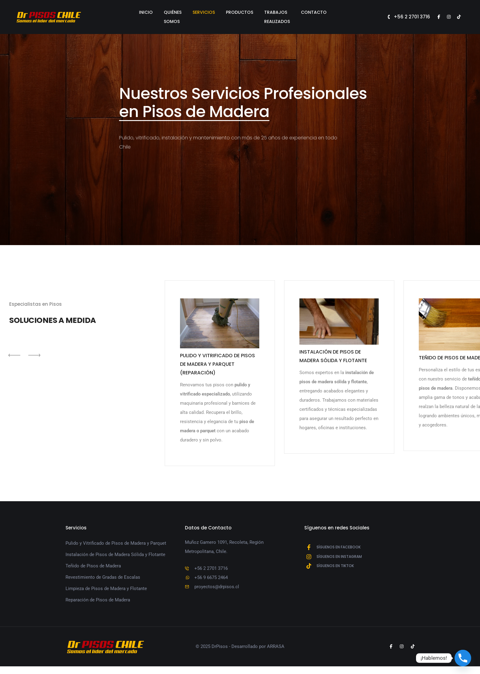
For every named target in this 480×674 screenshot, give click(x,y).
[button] (15, 366)
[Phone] (463, 658)
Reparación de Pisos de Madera (98, 605)
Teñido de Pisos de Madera (93, 571)
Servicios (200, 12)
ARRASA (275, 654)
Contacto (334, 12)
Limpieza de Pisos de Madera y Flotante (106, 594)
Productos (236, 12)
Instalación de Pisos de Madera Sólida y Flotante (115, 560)
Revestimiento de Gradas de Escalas (103, 582)
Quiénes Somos (160, 12)
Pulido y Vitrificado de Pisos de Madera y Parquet (116, 548)
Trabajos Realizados (286, 12)
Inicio (125, 12)
